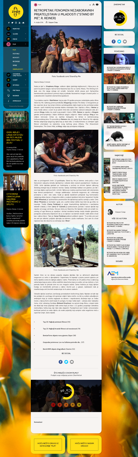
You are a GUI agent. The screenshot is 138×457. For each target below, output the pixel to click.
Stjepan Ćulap (120, 212)
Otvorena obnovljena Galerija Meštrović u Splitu (13, 199)
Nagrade (12, 96)
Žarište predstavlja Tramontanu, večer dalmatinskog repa (119, 174)
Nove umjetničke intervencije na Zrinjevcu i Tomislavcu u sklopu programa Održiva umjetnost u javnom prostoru (121, 190)
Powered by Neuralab (16, 106)
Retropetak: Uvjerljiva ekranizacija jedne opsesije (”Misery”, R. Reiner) (116, 239)
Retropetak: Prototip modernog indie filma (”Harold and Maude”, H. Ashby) (118, 224)
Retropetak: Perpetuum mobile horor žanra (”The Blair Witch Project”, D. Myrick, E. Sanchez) (118, 246)
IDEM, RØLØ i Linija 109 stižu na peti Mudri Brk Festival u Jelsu (14, 137)
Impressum (13, 101)
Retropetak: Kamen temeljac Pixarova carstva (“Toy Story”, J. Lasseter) (119, 232)
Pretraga (16, 90)
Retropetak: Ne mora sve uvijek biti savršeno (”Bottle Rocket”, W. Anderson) (118, 254)
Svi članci (119, 261)
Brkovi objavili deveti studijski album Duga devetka (120, 180)
